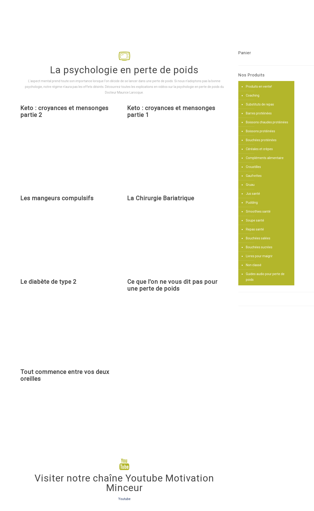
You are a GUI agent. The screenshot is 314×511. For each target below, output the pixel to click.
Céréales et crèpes (259, 149)
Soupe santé (255, 220)
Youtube (124, 499)
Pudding (252, 202)
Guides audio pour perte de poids (265, 276)
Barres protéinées (259, 113)
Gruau (250, 185)
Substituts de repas (260, 104)
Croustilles (253, 167)
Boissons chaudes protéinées (267, 122)
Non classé (253, 265)
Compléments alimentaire (265, 158)
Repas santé (255, 229)
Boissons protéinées (260, 131)
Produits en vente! (259, 86)
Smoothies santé (258, 211)
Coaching (252, 95)
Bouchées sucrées (259, 247)
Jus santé (253, 193)
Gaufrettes (254, 176)
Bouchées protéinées (261, 140)
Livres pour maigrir (259, 256)
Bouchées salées (258, 238)
